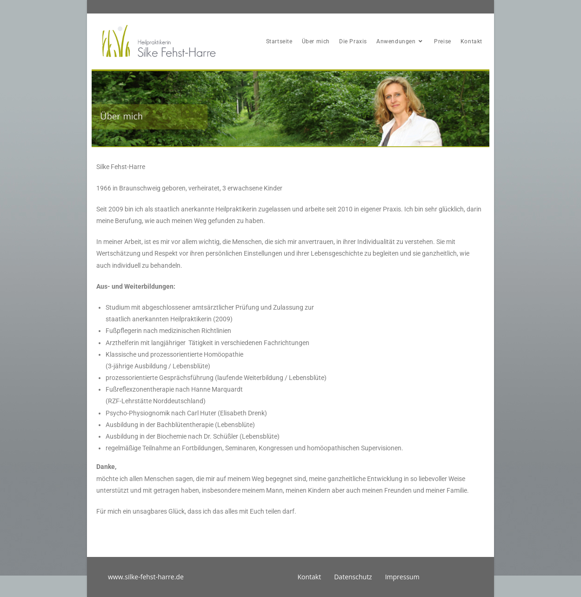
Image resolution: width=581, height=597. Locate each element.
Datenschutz (353, 576)
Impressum (402, 576)
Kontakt (309, 576)
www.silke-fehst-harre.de (146, 576)
